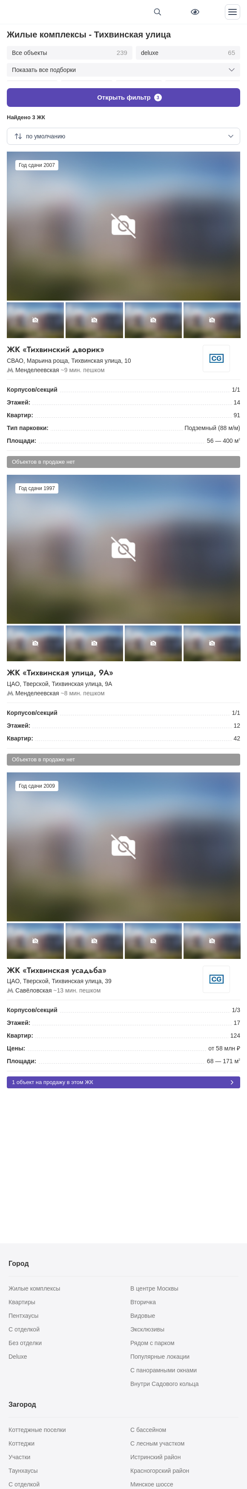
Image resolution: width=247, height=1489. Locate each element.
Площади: (21, 436)
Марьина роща (47, 356)
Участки (19, 1457)
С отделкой (24, 1329)
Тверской (36, 679)
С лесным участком (157, 1443)
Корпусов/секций (32, 385)
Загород (22, 1404)
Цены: (16, 1044)
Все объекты (69, 53)
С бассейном (148, 1429)
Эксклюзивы (147, 1329)
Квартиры (22, 1302)
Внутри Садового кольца (164, 1383)
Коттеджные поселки (37, 1429)
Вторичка (143, 1302)
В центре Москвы (154, 1288)
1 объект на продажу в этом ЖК (123, 1078)
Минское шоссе (151, 1484)
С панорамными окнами (163, 1370)
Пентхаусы (23, 1315)
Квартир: (20, 410)
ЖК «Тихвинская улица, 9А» (123, 668)
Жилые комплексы (34, 1288)
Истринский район (155, 1457)
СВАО (15, 356)
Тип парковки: (28, 423)
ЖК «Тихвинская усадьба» (108, 966)
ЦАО (13, 679)
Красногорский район (159, 1470)
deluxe (188, 53)
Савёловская (33, 986)
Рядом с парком (152, 1343)
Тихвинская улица (96, 356)
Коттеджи (21, 1443)
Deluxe (18, 1356)
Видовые (142, 1315)
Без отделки (25, 1343)
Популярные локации (160, 1356)
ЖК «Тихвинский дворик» (108, 345)
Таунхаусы (23, 1470)
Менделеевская (37, 365)
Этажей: (18, 397)
